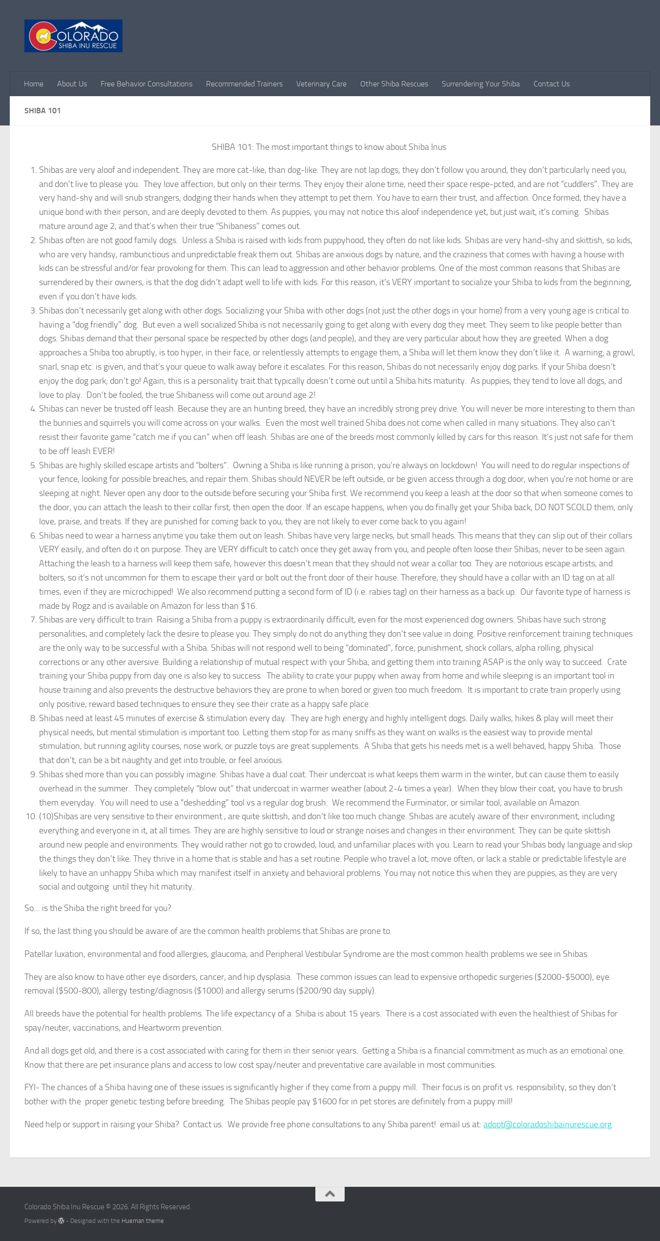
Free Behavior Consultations (146, 83)
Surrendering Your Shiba (481, 83)
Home (33, 83)
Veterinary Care (321, 83)
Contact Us (552, 83)
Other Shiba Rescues (394, 83)
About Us (72, 83)
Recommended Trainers (244, 83)
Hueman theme (143, 1220)
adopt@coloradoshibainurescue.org (547, 1124)
